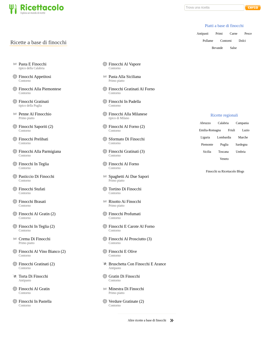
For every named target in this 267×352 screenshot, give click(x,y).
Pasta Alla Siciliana (125, 76)
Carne (233, 33)
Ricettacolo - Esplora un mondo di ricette (37, 9)
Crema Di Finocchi (34, 238)
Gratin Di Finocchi (124, 276)
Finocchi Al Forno (124, 163)
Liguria (205, 137)
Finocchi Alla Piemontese (40, 89)
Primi (219, 33)
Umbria (241, 151)
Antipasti (202, 33)
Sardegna (242, 144)
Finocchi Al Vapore (125, 64)
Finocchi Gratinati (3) (127, 151)
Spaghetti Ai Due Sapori (129, 176)
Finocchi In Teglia (34, 163)
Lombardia (224, 137)
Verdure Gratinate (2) (126, 301)
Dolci (242, 40)
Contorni (226, 40)
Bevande (217, 48)
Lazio (245, 130)
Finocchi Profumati (125, 213)
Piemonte (207, 144)
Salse (233, 48)
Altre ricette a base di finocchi (147, 320)
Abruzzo (205, 123)
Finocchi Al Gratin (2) (37, 213)
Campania (242, 123)
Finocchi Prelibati (33, 139)
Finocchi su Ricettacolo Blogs (225, 171)
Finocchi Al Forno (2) (127, 126)
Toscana (223, 151)
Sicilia (207, 151)
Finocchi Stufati (32, 189)
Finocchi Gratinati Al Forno (132, 89)
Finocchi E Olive (123, 251)
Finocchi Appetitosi (35, 76)
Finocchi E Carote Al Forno (132, 226)
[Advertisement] (82, 27)
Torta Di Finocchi (33, 276)
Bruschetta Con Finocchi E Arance (137, 264)
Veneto (224, 158)
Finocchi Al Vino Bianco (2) (42, 251)
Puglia (224, 144)
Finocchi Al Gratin (34, 288)
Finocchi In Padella (125, 101)
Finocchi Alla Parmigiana (40, 151)
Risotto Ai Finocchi (125, 201)
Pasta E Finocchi (32, 64)
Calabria (223, 123)
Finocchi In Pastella (35, 301)
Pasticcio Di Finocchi (36, 176)
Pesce (248, 33)
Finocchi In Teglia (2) (37, 226)
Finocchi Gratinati (34, 101)
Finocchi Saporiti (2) (36, 126)
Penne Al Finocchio (35, 114)
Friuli (231, 130)
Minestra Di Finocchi (126, 288)
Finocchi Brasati (32, 201)
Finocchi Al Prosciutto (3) (130, 238)
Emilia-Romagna (210, 130)
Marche (243, 137)
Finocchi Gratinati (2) (37, 264)
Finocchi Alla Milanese (128, 114)
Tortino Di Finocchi (125, 189)
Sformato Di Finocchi (127, 139)
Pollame (208, 40)
